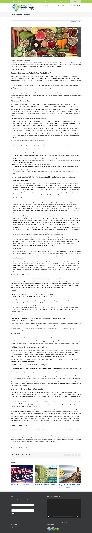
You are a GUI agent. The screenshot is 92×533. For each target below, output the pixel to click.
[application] (64, 508)
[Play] (48, 516)
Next (79, 21)
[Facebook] (60, 522)
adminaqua (14, 447)
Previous (74, 21)
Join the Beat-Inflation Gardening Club (45, 484)
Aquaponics (31, 447)
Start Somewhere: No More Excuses (20, 484)
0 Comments (58, 447)
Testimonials (15, 530)
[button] (79, 5)
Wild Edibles (52, 447)
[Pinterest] (68, 522)
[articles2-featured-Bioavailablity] (46, 42)
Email (13, 508)
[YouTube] (62, 522)
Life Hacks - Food (36, 447)
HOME (13, 527)
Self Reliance (47, 447)
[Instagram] (66, 522)
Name (13, 503)
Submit (13, 513)
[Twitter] (64, 522)
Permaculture (42, 447)
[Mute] (77, 516)
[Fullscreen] (79, 516)
